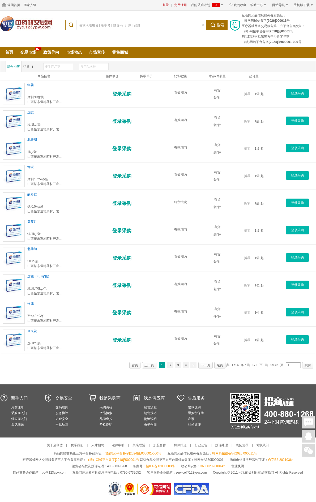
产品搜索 (106, 413)
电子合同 (150, 425)
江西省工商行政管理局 (130, 489)
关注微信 (308, 450)
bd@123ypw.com (54, 472)
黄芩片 (32, 222)
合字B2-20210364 (280, 460)
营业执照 (237, 466)
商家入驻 (30, 5)
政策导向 (51, 52)
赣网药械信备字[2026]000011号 (234, 453)
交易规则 (61, 407)
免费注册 (180, 5)
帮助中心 (259, 5)
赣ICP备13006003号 (160, 466)
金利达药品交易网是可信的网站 (155, 489)
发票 (191, 419)
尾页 (220, 365)
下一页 (205, 365)
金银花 (32, 331)
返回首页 (10, 5)
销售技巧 (150, 413)
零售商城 (120, 52)
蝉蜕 (30, 167)
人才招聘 (97, 445)
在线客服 (308, 436)
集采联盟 (139, 445)
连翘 (30, 304)
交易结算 (61, 425)
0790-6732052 (131, 472)
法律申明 (118, 445)
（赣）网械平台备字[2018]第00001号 (112, 460)
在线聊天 (308, 422)
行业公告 (201, 445)
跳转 (308, 365)
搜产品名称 (88, 66)
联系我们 (77, 445)
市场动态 (74, 52)
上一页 (149, 365)
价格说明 (106, 425)
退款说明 (194, 407)
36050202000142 (212, 466)
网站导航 (281, 5)
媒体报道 (180, 445)
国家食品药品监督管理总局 (191, 489)
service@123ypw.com (191, 472)
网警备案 (115, 489)
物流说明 (150, 419)
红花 (30, 85)
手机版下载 (304, 5)
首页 (9, 52)
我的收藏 (237, 5)
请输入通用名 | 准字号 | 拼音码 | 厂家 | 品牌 (109, 25)
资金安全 (61, 419)
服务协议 (61, 413)
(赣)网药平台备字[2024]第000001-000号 (133, 453)
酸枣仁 (32, 194)
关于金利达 (55, 445)
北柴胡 (32, 139)
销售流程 (150, 407)
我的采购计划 (208, 5)
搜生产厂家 (53, 66)
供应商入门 (19, 419)
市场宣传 (97, 52)
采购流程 (106, 407)
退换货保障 (196, 413)
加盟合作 (159, 445)
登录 (166, 5)
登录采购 (121, 94)
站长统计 (263, 445)
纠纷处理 (194, 425)
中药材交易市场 (34, 29)
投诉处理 (221, 445)
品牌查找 (106, 419)
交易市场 (28, 52)
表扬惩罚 (242, 445)
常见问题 (17, 425)
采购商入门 (19, 413)
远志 (30, 112)
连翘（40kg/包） (39, 276)
